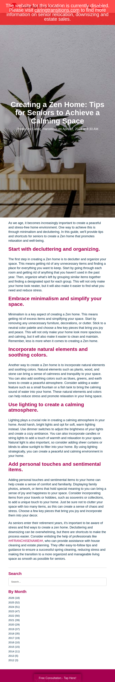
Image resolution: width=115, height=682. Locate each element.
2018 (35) (14, 633)
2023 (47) (14, 611)
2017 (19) (14, 637)
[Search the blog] (57, 582)
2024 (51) (14, 606)
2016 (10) (14, 642)
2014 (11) (14, 651)
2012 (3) (13, 660)
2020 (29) (14, 624)
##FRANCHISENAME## (25, 541)
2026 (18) (14, 597)
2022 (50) (14, 615)
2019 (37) (14, 629)
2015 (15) (14, 646)
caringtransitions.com (56, 10)
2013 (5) (13, 655)
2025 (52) (14, 602)
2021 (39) (14, 620)
